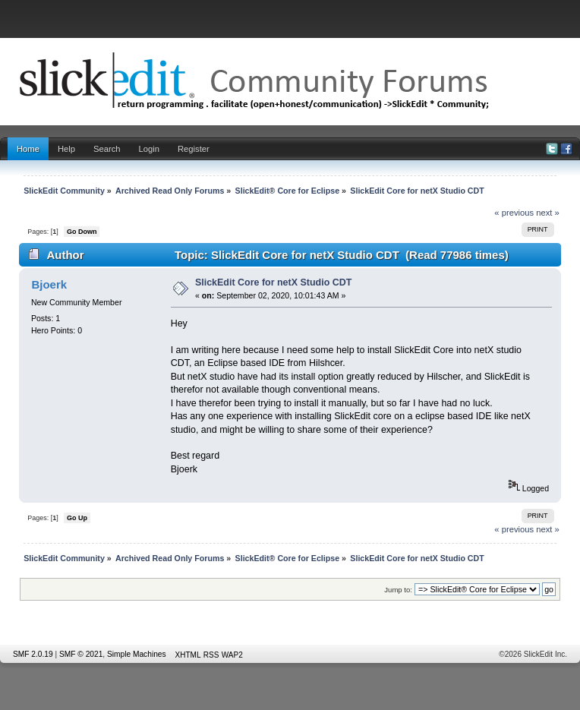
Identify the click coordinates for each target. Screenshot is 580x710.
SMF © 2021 (80, 654)
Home (28, 148)
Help (66, 148)
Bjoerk (49, 284)
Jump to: (398, 589)
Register (194, 148)
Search (107, 148)
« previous (514, 212)
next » (548, 212)
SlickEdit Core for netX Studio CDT (273, 282)
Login (149, 148)
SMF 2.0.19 (33, 654)
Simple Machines (136, 654)
